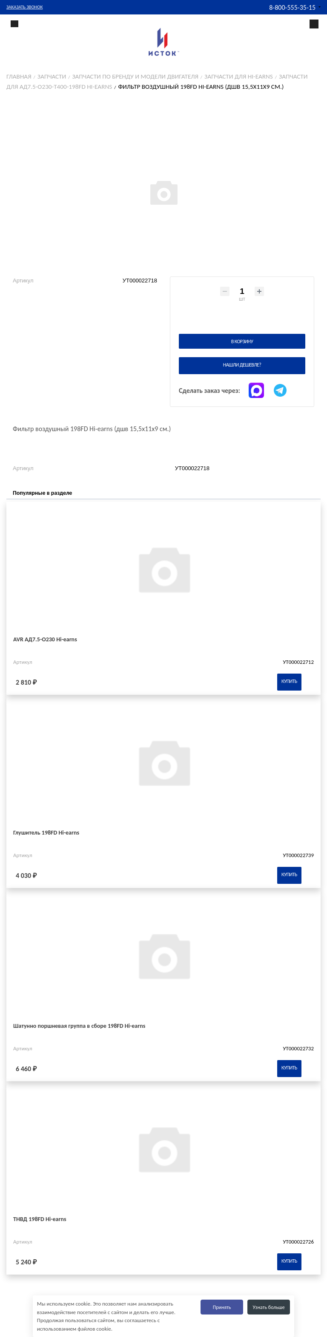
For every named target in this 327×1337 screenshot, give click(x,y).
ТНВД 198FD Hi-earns (39, 1219)
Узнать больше (269, 1307)
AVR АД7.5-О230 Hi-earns (45, 639)
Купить (289, 681)
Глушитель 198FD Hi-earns (46, 832)
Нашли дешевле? (242, 365)
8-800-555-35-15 (292, 7)
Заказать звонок (24, 7)
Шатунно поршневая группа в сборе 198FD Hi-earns (79, 1026)
